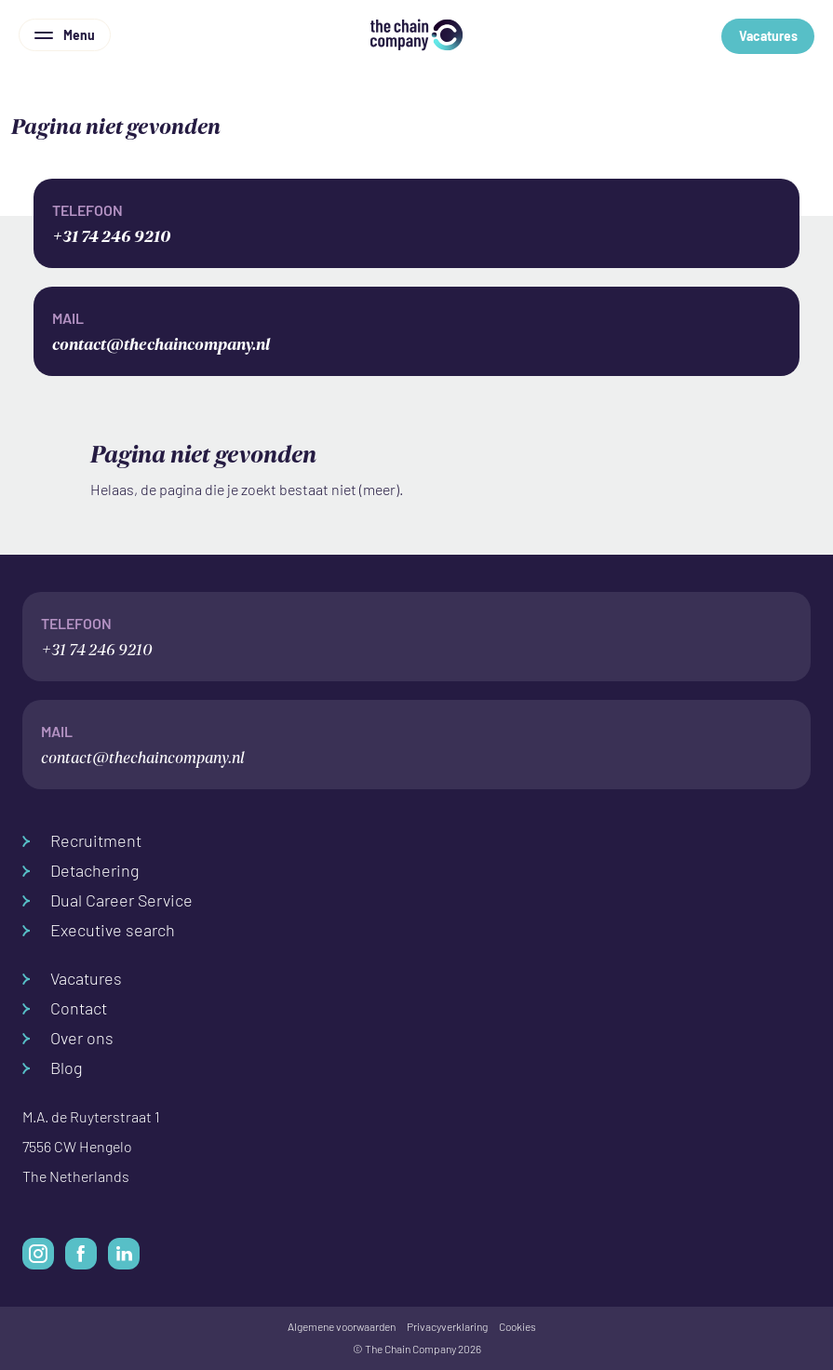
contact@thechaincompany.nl (416, 330)
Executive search (98, 930)
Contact (64, 1008)
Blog (52, 1068)
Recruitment (81, 841)
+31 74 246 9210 (416, 222)
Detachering (81, 870)
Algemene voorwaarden (342, 1327)
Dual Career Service (107, 900)
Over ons (68, 1038)
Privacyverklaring (447, 1327)
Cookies (517, 1327)
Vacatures (768, 36)
